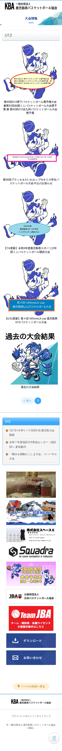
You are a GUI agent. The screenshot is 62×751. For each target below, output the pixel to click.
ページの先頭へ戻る (33, 686)
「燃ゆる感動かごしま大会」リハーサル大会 (33, 456)
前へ (28, 400)
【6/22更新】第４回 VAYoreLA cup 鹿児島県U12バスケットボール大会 (31, 320)
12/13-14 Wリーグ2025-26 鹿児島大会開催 (31, 432)
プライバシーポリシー (23, 716)
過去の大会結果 (30, 387)
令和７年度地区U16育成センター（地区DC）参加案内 (32, 444)
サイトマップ (44, 716)
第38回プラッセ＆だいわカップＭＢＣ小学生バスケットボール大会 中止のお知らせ (31, 181)
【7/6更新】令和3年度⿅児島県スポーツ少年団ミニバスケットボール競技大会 (30, 250)
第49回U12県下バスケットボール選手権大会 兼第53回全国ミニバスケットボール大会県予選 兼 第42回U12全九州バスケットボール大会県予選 (30, 107)
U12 (8, 421)
